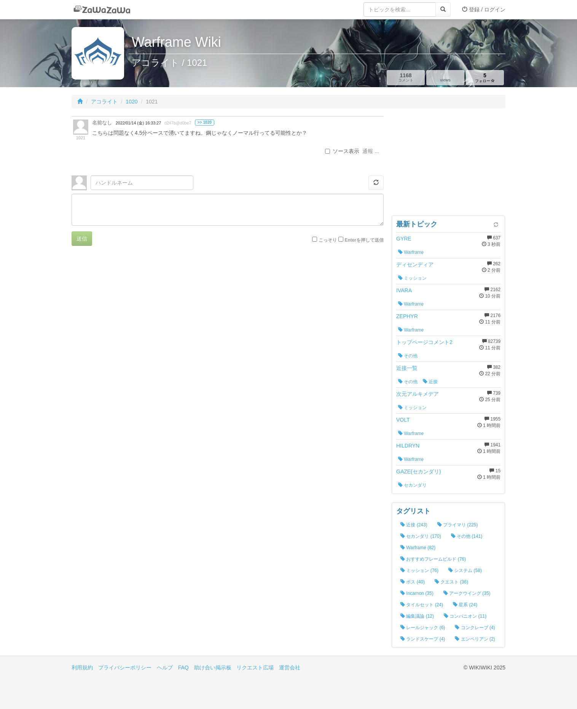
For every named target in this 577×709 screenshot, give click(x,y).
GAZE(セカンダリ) (418, 471)
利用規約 (82, 667)
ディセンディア (415, 264)
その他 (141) (467, 536)
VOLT (403, 420)
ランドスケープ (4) (422, 639)
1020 (131, 102)
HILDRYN (407, 446)
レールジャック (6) (422, 627)
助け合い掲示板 (212, 667)
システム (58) (465, 570)
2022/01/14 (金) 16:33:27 (138, 123)
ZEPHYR (407, 316)
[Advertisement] (448, 163)
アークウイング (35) (467, 593)
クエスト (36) (451, 582)
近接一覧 (407, 368)
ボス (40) (412, 582)
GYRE (403, 239)
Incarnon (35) (417, 593)
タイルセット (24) (421, 604)
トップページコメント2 (424, 342)
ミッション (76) (419, 570)
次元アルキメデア (417, 394)
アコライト (104, 102)
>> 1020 (205, 122)
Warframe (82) (417, 547)
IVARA (404, 290)
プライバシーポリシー (124, 667)
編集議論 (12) (417, 616)
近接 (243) (413, 524)
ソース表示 (342, 151)
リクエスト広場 (255, 667)
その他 (408, 355)
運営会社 (289, 667)
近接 (430, 381)
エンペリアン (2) (475, 639)
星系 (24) (465, 604)
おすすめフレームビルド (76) (433, 559)
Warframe (411, 252)
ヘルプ (165, 667)
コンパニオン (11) (465, 616)
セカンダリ (412, 485)
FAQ (183, 667)
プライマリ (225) (457, 524)
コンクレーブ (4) (475, 627)
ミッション (412, 278)
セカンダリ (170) (420, 536)
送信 (82, 239)
